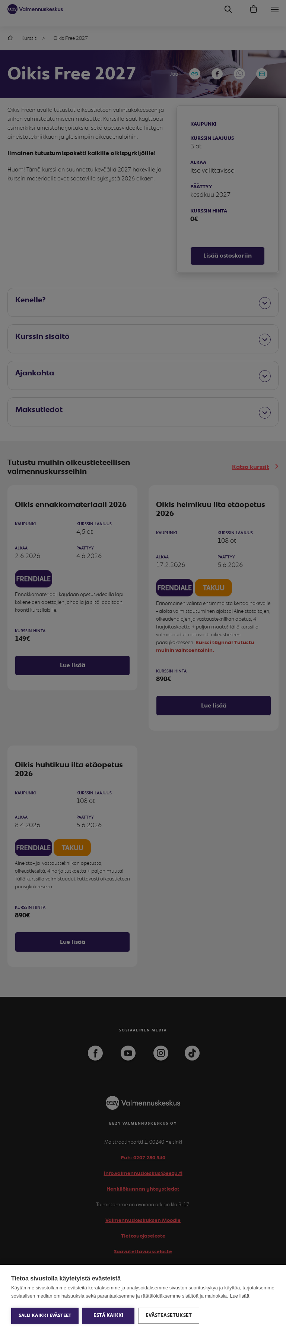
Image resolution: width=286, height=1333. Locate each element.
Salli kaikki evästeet (45, 1315)
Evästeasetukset (169, 1315)
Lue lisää (239, 1296)
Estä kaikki (108, 1315)
